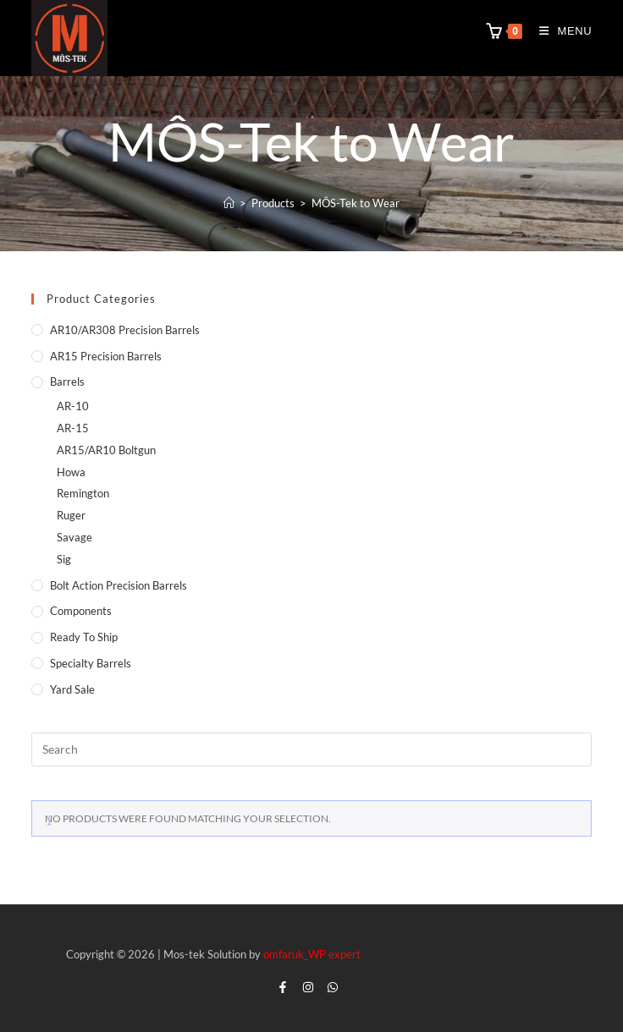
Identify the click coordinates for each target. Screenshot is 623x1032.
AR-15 (73, 428)
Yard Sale (72, 689)
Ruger (71, 515)
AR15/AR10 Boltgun (106, 450)
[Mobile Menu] (560, 31)
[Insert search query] (311, 749)
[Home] (228, 203)
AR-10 (73, 406)
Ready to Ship (84, 637)
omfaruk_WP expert (312, 954)
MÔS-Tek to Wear (356, 203)
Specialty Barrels (90, 663)
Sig (64, 559)
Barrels (67, 381)
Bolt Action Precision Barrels (118, 585)
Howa (71, 472)
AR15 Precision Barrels (106, 356)
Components (81, 611)
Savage (74, 537)
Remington (83, 493)
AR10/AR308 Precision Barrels (125, 330)
